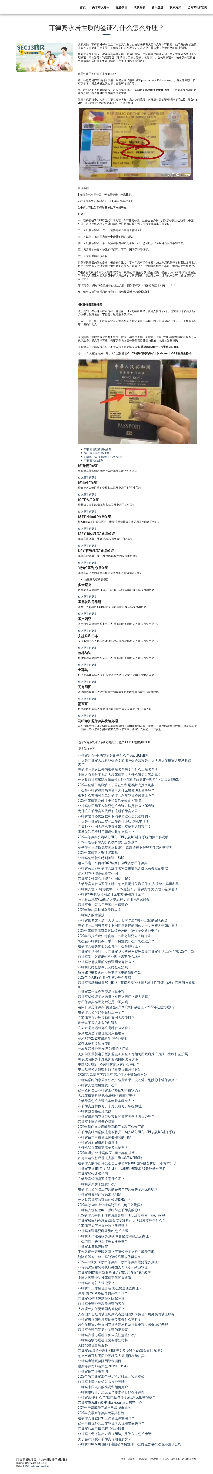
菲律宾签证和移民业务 (97, 449)
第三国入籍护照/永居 (97, 453)
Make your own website (40, 1466)
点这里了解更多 (87, 477)
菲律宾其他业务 (93, 460)
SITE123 (26, 1466)
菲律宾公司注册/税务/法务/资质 (103, 457)
